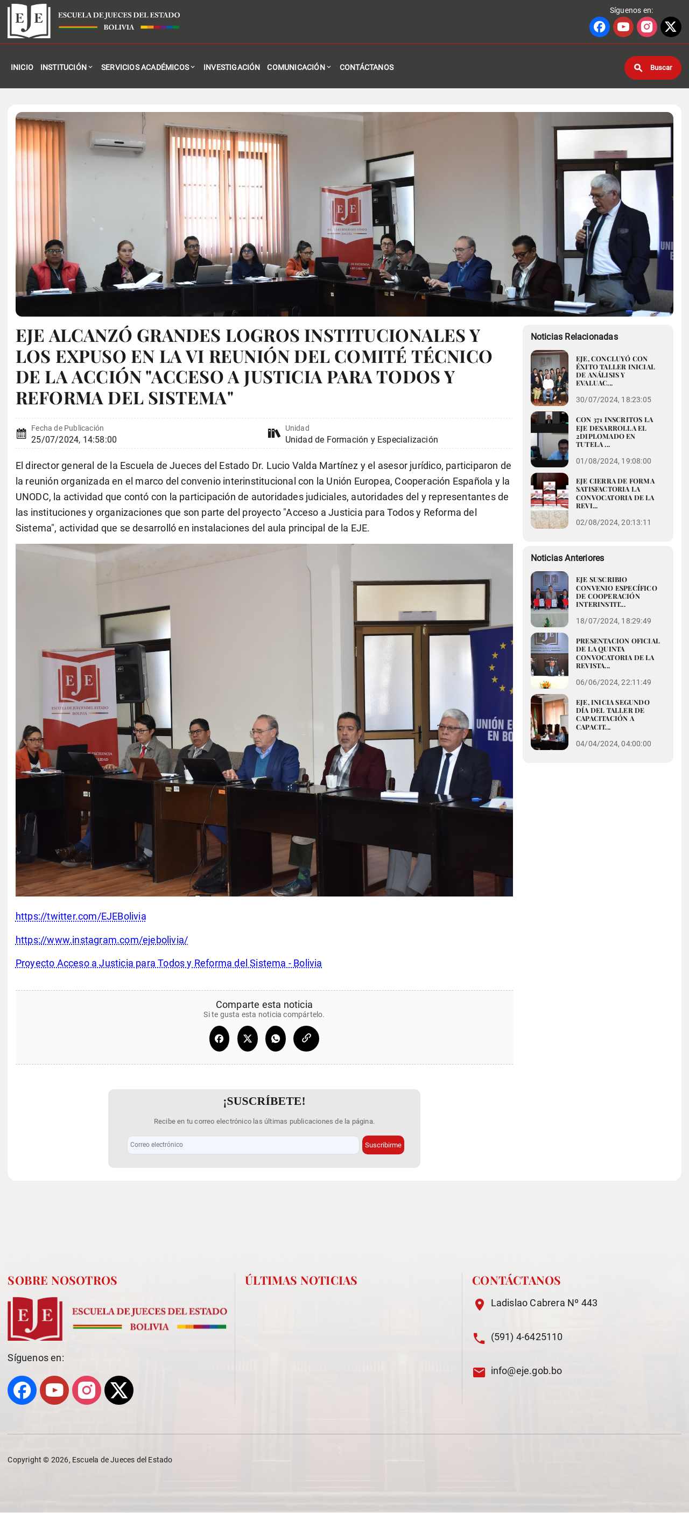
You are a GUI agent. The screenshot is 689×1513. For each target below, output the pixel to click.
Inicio (22, 70)
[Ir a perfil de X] (670, 27)
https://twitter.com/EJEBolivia (81, 922)
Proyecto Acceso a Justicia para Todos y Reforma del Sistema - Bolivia (169, 969)
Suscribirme (383, 1145)
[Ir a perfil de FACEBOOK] (599, 27)
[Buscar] (652, 70)
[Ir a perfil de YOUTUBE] (623, 27)
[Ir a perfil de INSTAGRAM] (647, 27)
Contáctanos (366, 70)
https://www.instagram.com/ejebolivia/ (102, 945)
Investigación (232, 70)
